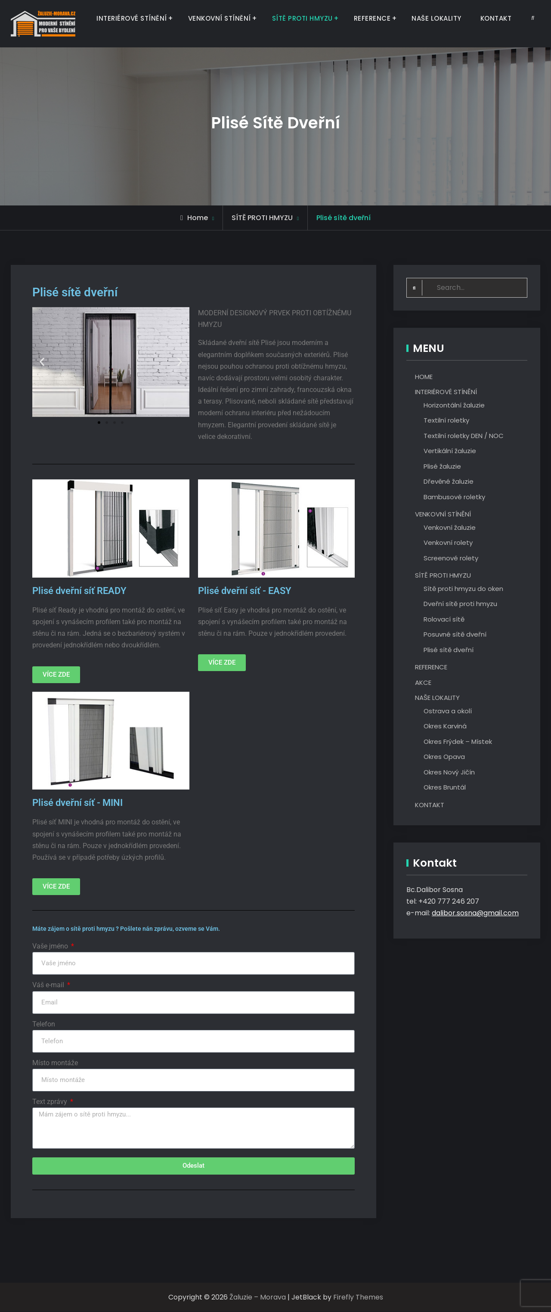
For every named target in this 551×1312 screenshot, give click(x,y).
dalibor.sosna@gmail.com (475, 913)
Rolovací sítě (444, 619)
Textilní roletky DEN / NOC (464, 435)
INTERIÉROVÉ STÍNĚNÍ (131, 18)
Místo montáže (55, 1063)
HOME (424, 376)
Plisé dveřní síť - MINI (77, 802)
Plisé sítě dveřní (449, 649)
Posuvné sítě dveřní (455, 634)
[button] (42, 362)
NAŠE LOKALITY (436, 18)
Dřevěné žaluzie (449, 481)
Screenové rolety (451, 558)
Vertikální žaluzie (450, 450)
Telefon (43, 1024)
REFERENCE (372, 18)
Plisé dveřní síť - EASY (244, 590)
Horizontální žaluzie (454, 405)
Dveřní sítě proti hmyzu (460, 603)
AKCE (423, 682)
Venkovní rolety (448, 542)
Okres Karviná (445, 726)
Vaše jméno (51, 946)
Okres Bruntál (445, 787)
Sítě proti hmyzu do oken (463, 588)
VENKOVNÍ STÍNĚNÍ (219, 18)
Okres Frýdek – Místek (458, 741)
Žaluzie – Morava (257, 1298)
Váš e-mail (49, 985)
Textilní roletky (446, 420)
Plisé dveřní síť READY (79, 590)
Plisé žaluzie (442, 466)
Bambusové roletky (454, 496)
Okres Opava (444, 756)
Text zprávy (50, 1101)
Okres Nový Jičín (449, 772)
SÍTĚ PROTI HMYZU (302, 18)
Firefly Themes (358, 1298)
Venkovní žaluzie (450, 527)
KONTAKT (496, 18)
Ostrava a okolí (448, 710)
